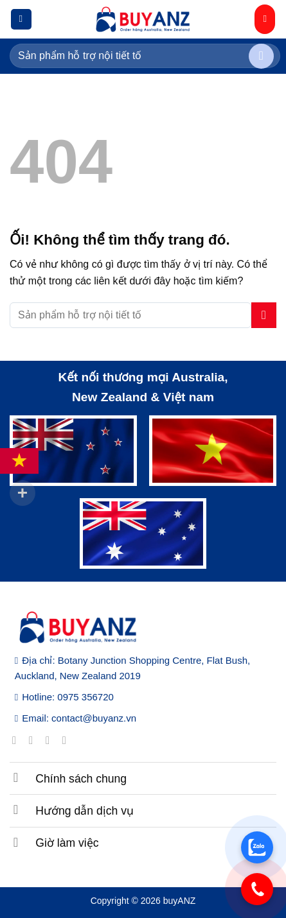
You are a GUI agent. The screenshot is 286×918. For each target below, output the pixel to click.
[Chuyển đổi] (16, 776)
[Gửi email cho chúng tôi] (67, 740)
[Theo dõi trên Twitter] (51, 740)
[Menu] (21, 19)
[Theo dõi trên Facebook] (17, 740)
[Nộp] (261, 56)
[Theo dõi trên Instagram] (34, 740)
